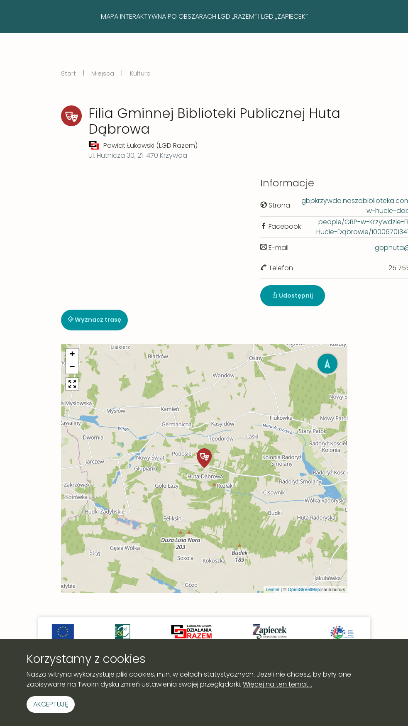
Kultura (140, 73)
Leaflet (272, 589)
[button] (204, 458)
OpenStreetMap (304, 589)
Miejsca (102, 73)
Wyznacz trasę (94, 319)
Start (68, 73)
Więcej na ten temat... (277, 684)
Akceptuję (50, 704)
